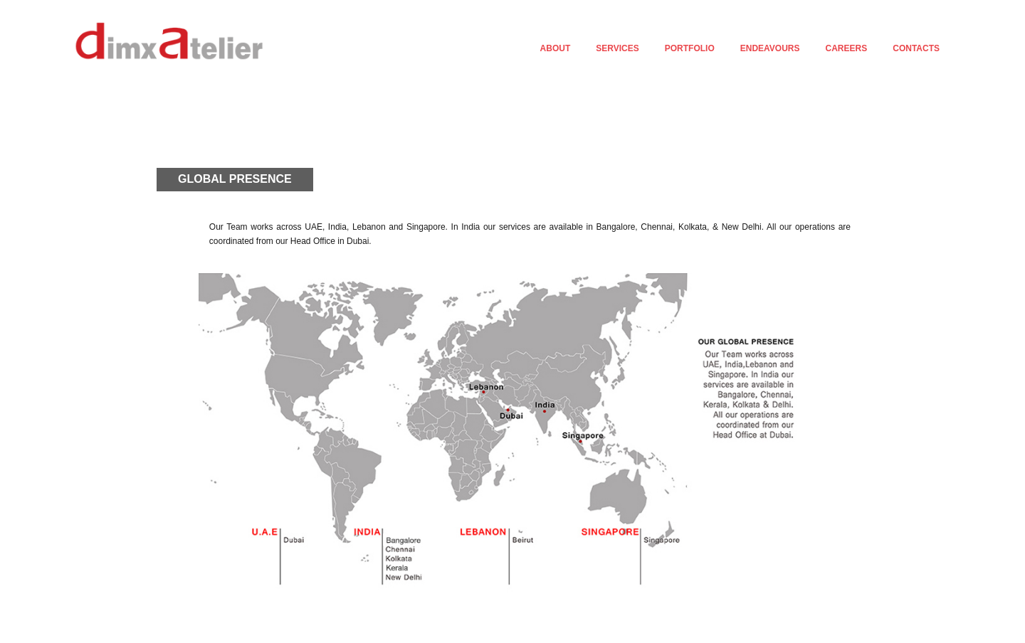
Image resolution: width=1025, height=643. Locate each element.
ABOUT (555, 48)
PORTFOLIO (690, 48)
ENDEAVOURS (770, 48)
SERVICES (617, 48)
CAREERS (847, 48)
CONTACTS (916, 48)
